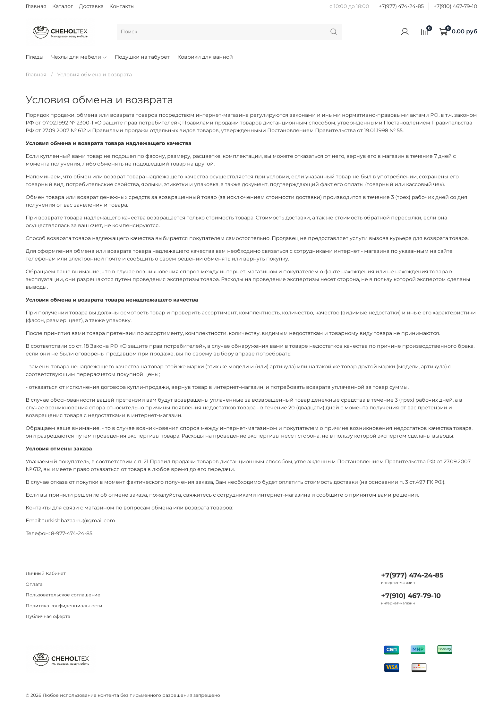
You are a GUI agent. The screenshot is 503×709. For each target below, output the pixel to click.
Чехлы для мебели (79, 57)
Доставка (91, 6)
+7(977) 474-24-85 (401, 6)
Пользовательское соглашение (63, 595)
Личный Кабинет (46, 573)
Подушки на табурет (142, 57)
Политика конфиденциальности (64, 606)
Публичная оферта (48, 616)
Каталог (62, 6)
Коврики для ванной (205, 57)
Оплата (34, 584)
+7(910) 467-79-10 (455, 6)
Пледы (35, 57)
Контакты (122, 6)
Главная (36, 6)
